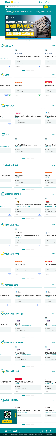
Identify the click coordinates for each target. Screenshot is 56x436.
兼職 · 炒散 (8, 11)
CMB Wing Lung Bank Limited (21, 412)
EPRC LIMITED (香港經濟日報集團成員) (23, 325)
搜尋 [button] (46, 6)
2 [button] (28, 70)
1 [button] (23, 70)
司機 (47, 11)
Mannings (17, 87)
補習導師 (42, 11)
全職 (9, 66)
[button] (7, 6)
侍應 (29, 11)
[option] (28, 58)
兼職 (9, 95)
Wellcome (47, 87)
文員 (34, 11)
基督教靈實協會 (48, 117)
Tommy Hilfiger (18, 58)
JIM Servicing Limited (49, 383)
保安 (51, 11)
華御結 (16, 117)
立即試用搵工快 (7, 421)
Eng (21, 2)
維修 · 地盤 (23, 11)
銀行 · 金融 (16, 11)
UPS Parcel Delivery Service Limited (22, 206)
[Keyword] (26, 6)
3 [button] (32, 70)
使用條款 (36, 434)
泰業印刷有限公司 (19, 237)
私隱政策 (32, 434)
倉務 (38, 11)
